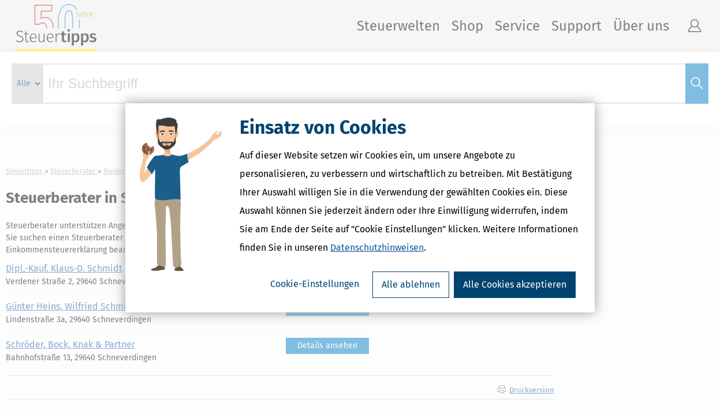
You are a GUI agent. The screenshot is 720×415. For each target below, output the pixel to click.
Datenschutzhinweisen (377, 247)
